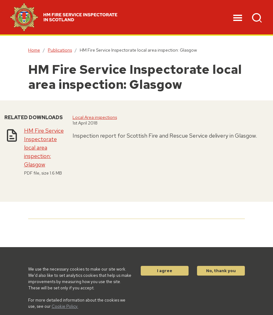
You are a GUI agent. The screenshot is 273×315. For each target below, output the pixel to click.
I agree (164, 270)
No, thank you (221, 270)
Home (34, 50)
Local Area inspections (95, 117)
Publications (60, 50)
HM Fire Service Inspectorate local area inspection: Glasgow (44, 147)
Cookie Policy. (65, 306)
